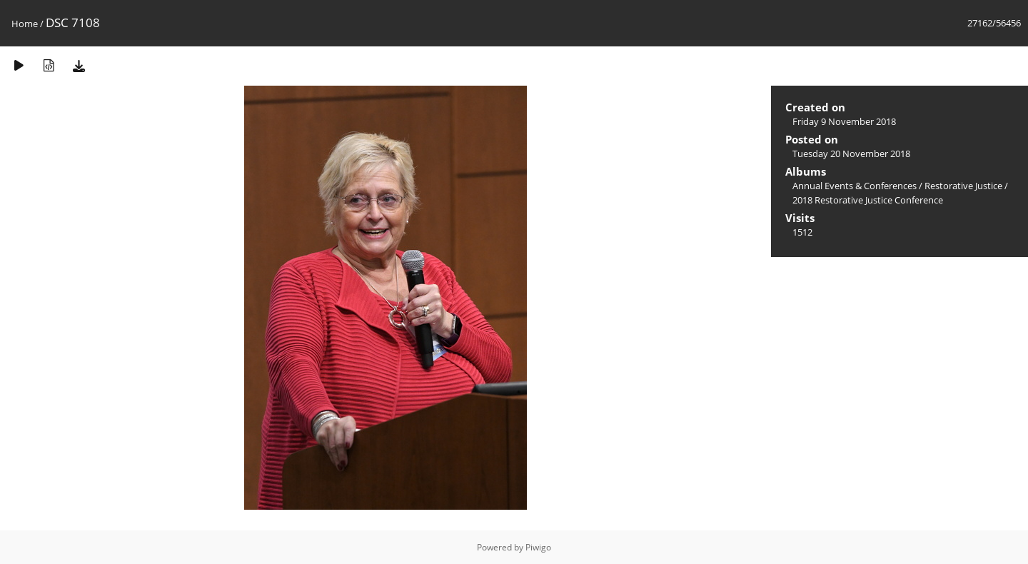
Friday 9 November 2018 (844, 121)
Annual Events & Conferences (854, 185)
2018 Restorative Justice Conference (867, 199)
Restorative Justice (963, 185)
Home (24, 23)
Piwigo (538, 547)
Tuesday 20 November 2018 (851, 153)
